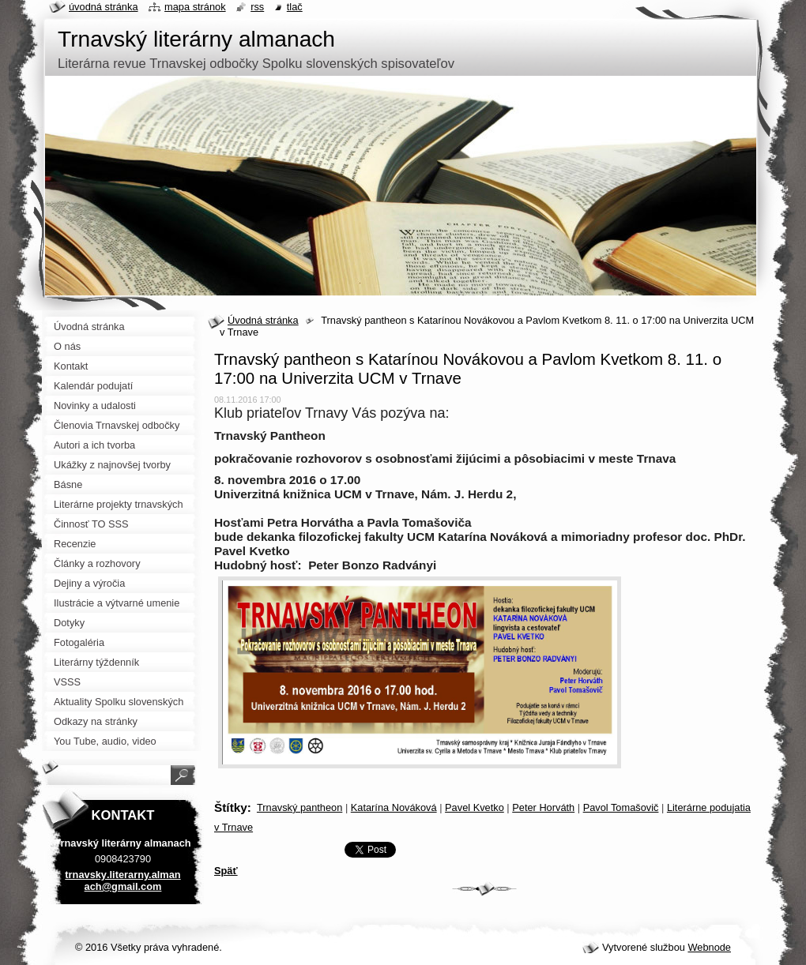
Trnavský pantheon (299, 807)
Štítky (230, 807)
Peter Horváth (543, 807)
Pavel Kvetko (474, 807)
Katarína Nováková (394, 807)
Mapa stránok (195, 7)
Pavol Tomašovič (621, 807)
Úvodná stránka (263, 320)
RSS (257, 7)
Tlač (295, 7)
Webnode (709, 947)
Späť (226, 871)
